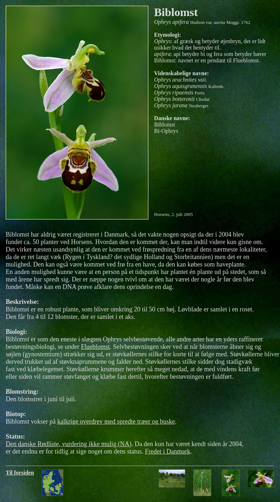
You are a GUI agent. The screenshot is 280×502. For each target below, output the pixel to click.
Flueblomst (95, 346)
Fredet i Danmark (167, 451)
